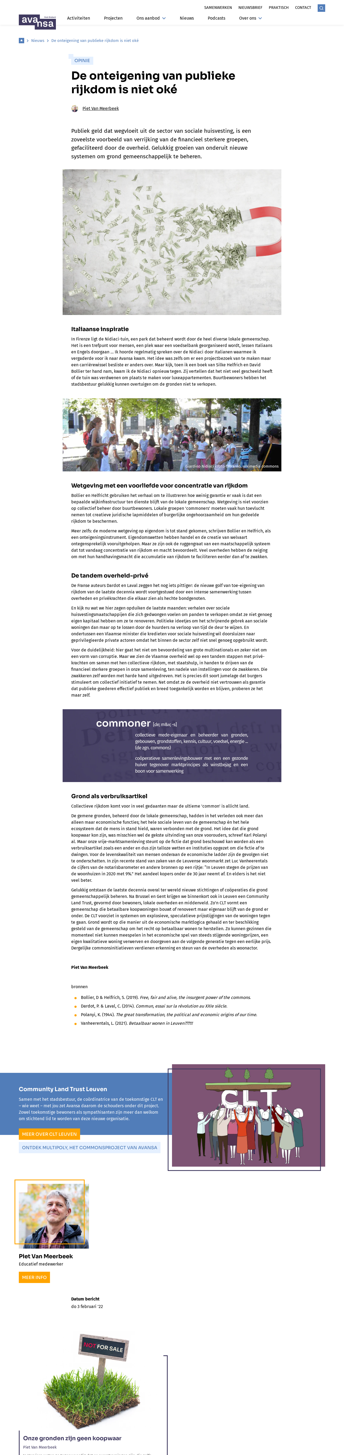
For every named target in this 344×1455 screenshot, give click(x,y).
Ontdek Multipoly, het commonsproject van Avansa (89, 1148)
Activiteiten (78, 18)
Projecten (113, 18)
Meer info (34, 1277)
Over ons (250, 18)
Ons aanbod (151, 18)
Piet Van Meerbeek (95, 108)
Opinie (82, 60)
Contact (303, 7)
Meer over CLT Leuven (49, 1134)
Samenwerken (218, 7)
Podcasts (216, 18)
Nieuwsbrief (250, 7)
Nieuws (187, 18)
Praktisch (279, 7)
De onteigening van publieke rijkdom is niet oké (95, 40)
